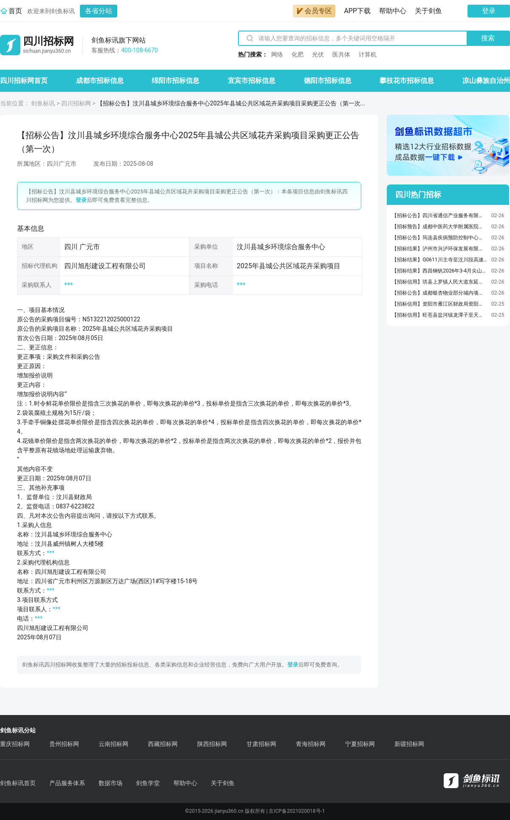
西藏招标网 (163, 744)
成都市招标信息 (100, 81)
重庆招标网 (15, 744)
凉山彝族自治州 (486, 81)
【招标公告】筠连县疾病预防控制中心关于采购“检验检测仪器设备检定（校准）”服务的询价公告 (439, 238)
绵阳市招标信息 (175, 81)
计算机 (368, 54)
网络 (277, 54)
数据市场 (110, 783)
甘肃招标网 (261, 744)
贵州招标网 (64, 744)
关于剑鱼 (428, 11)
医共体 (341, 54)
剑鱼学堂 (148, 783)
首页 (15, 11)
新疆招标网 (409, 744)
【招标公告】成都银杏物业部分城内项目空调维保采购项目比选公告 (439, 293)
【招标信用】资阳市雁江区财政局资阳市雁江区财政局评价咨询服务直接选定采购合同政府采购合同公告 (439, 304)
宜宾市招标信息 (251, 81)
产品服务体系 (67, 783)
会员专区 (314, 11)
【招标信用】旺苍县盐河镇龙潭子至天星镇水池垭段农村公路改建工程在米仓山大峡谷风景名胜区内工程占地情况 (439, 315)
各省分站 (98, 11)
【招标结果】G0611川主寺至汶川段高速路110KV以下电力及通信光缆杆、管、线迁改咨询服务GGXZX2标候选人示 (439, 260)
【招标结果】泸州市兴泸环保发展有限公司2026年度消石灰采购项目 (439, 249)
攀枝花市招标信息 (407, 81)
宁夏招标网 (360, 744)
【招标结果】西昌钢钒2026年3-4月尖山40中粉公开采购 (439, 271)
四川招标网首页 (24, 81)
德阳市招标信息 (327, 81)
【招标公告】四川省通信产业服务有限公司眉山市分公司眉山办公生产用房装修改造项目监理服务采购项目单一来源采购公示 (439, 215)
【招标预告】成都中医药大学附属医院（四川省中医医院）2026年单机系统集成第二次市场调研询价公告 (439, 227)
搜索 (488, 38)
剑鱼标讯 (43, 103)
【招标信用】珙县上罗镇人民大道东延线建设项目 (439, 282)
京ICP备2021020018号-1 (297, 811)
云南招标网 (113, 744)
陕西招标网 (212, 744)
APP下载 (357, 11)
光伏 (318, 54)
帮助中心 (392, 11)
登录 (489, 11)
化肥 (297, 54)
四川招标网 (76, 103)
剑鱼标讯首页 (18, 783)
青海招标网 (311, 744)
